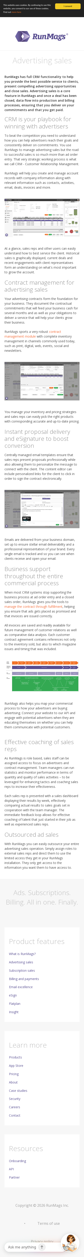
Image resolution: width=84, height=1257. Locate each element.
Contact (14, 1115)
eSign (13, 995)
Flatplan (14, 1003)
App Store (16, 1065)
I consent (68, 6)
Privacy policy (42, 1241)
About (13, 1082)
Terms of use (48, 1223)
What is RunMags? (22, 954)
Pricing (14, 1074)
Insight (14, 1012)
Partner (14, 1177)
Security (14, 1099)
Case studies (18, 1090)
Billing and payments (24, 979)
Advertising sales (21, 962)
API (11, 1169)
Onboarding (17, 1161)
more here (16, 12)
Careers (14, 1107)
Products (15, 1057)
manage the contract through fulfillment (33, 606)
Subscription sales (22, 970)
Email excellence (21, 987)
